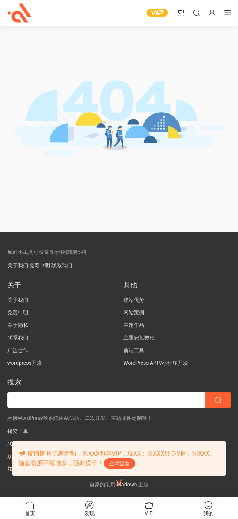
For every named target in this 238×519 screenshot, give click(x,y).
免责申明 (39, 266)
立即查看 (119, 463)
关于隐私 (17, 325)
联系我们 (61, 266)
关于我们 (17, 266)
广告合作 (17, 350)
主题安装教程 (139, 338)
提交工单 (17, 431)
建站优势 (133, 300)
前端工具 (133, 350)
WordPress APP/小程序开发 (155, 363)
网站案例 (133, 312)
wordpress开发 (24, 363)
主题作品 (133, 325)
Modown (127, 485)
